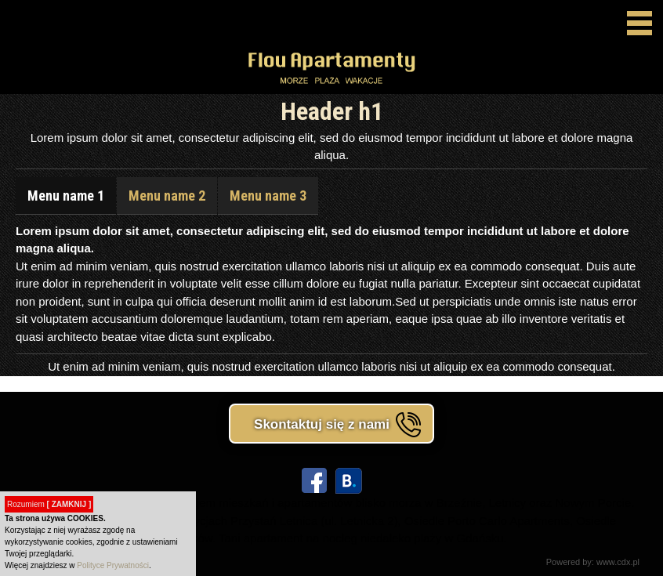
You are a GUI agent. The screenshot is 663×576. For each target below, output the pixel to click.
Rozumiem (49, 504)
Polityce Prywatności (113, 565)
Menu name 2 (167, 195)
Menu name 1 (65, 195)
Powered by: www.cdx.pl (592, 562)
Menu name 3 (268, 195)
